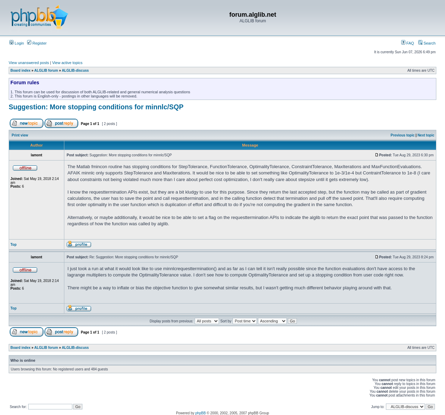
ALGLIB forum (46, 70)
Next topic (426, 135)
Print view (20, 135)
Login (16, 43)
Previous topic (403, 135)
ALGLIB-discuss (75, 70)
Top (13, 244)
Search (427, 43)
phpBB (200, 413)
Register (37, 43)
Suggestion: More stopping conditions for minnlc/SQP (96, 107)
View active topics (67, 63)
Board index (20, 70)
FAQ (407, 43)
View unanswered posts (29, 63)
